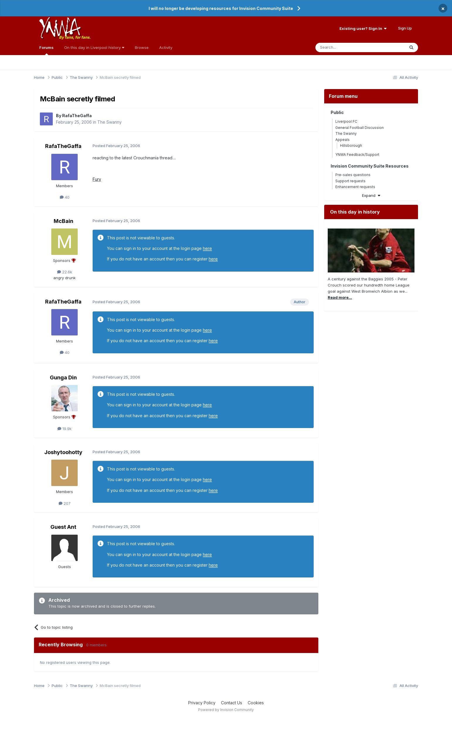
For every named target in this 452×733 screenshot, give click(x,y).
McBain (63, 221)
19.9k (64, 428)
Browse (142, 47)
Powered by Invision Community (226, 710)
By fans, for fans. (75, 37)
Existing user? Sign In (363, 28)
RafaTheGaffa (77, 115)
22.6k (64, 272)
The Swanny (109, 122)
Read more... (340, 297)
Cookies (256, 702)
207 (65, 503)
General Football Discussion (359, 127)
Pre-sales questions (353, 175)
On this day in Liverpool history (94, 47)
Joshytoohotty (63, 452)
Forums (46, 50)
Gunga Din (63, 377)
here (207, 248)
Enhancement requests (355, 187)
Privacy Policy (201, 702)
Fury (97, 179)
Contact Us (231, 702)
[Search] (345, 47)
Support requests (350, 181)
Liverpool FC (346, 121)
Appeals (342, 139)
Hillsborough (351, 145)
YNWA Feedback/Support (357, 154)
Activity (165, 47)
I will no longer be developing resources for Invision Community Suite (221, 8)
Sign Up (405, 28)
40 (64, 197)
